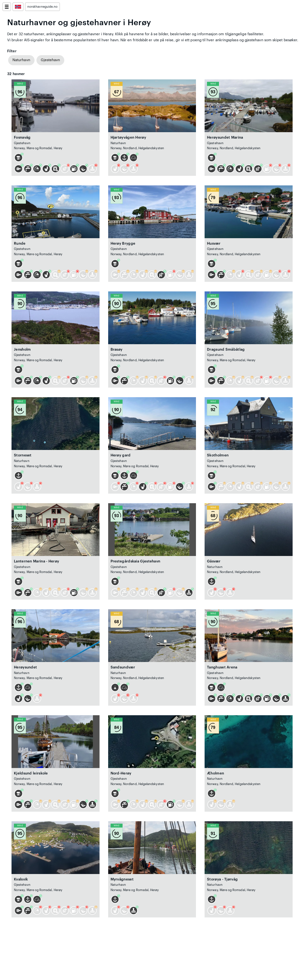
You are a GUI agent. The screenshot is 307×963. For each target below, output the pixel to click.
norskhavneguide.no (42, 6)
